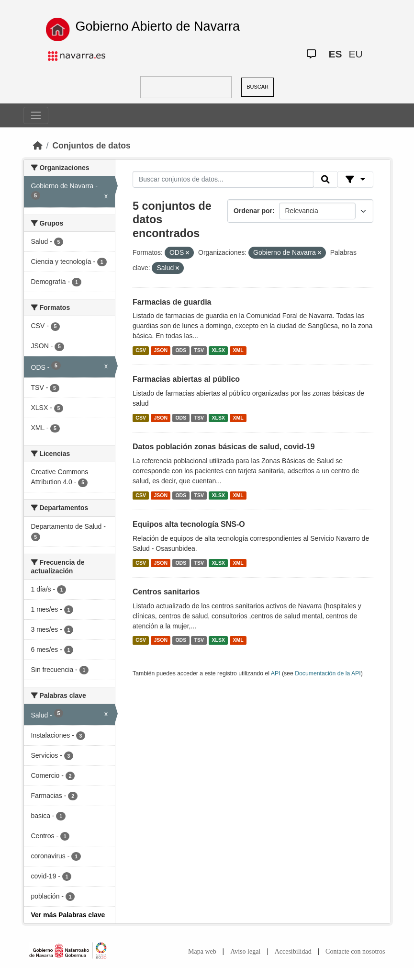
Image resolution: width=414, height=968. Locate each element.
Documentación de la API (328, 673)
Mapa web (202, 951)
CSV (140, 350)
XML (238, 350)
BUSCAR (257, 87)
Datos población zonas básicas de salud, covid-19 (224, 447)
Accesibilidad (293, 951)
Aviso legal (245, 951)
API (275, 673)
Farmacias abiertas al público (186, 379)
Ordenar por (253, 211)
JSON (161, 350)
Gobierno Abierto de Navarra (157, 26)
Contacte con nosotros (355, 951)
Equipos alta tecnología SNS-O (189, 524)
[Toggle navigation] (35, 115)
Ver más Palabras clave (68, 915)
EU (355, 53)
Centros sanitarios (166, 592)
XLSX (218, 350)
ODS (180, 350)
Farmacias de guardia (172, 302)
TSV (199, 350)
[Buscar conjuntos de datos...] (223, 179)
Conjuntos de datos (91, 145)
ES (335, 53)
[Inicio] (38, 145)
